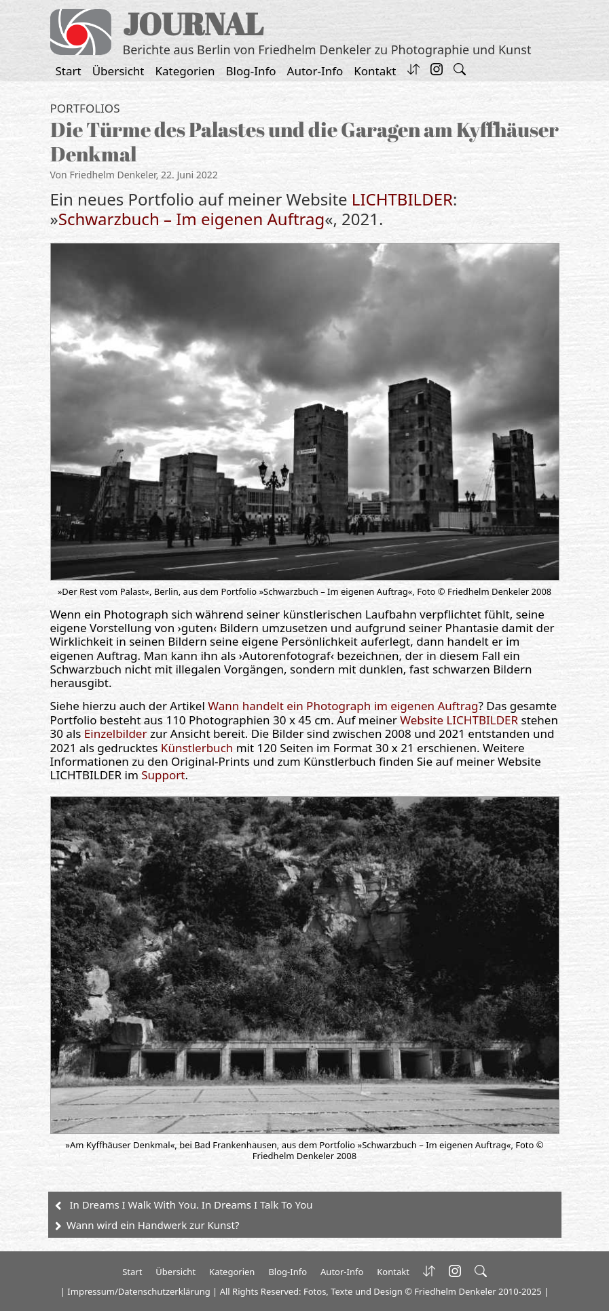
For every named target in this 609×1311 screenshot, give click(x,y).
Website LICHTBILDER (460, 720)
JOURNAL (193, 23)
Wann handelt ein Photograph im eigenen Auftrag (343, 705)
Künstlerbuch (198, 748)
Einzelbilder (115, 733)
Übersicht (118, 71)
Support (163, 775)
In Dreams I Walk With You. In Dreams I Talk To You (191, 1204)
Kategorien (185, 71)
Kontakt (375, 71)
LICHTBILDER (402, 199)
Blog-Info (251, 71)
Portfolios (85, 108)
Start (68, 71)
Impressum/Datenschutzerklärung (138, 1291)
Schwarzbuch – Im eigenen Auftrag (191, 219)
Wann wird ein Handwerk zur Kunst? (153, 1225)
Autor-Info (315, 71)
